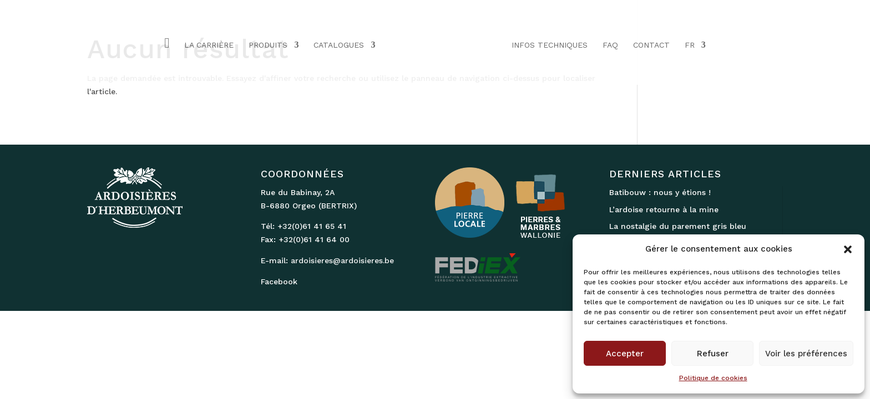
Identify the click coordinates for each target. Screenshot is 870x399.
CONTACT (651, 45)
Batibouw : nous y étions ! (660, 192)
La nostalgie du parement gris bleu (677, 226)
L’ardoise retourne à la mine (664, 209)
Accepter (625, 354)
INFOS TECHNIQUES (550, 45)
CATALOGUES (338, 45)
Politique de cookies (713, 378)
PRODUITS (268, 45)
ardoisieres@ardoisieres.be (342, 260)
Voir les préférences (806, 354)
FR (690, 45)
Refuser (713, 354)
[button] (847, 249)
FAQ (610, 45)
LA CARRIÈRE (209, 45)
